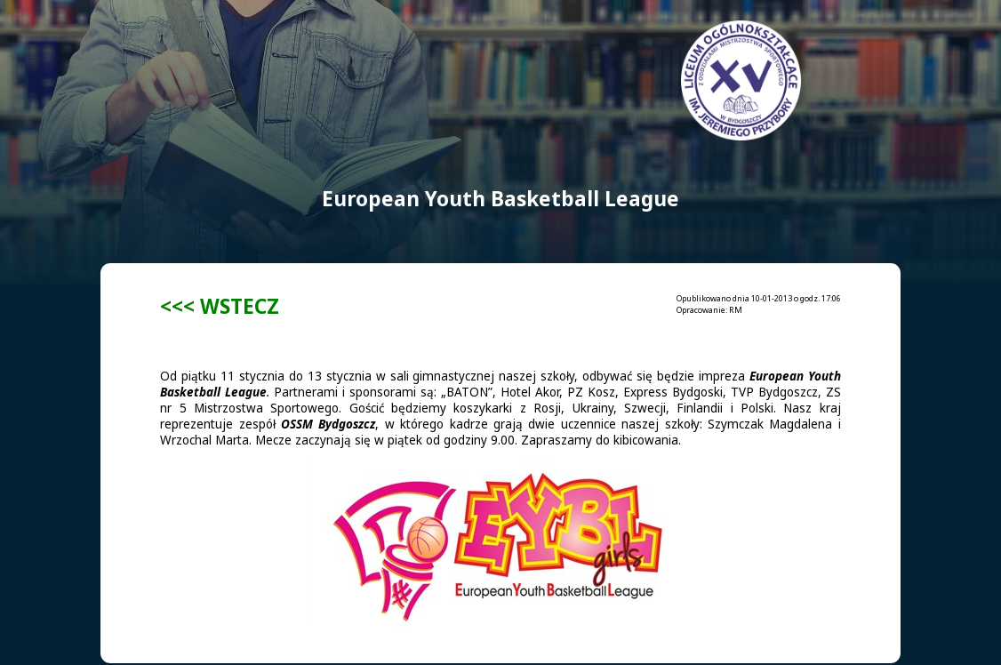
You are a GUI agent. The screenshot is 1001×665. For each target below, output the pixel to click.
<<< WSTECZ (219, 306)
